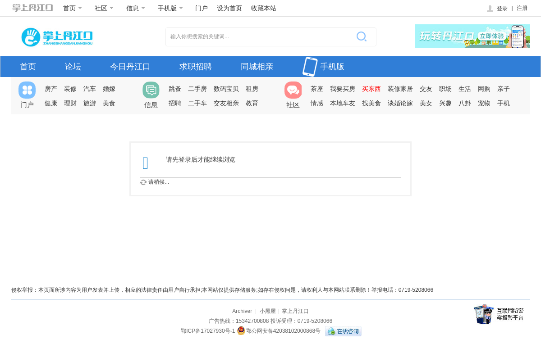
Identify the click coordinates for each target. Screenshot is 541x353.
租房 (252, 88)
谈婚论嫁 (400, 103)
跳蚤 (175, 88)
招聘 (175, 103)
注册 (522, 8)
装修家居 (400, 88)
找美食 (371, 103)
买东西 (371, 88)
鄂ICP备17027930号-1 (208, 331)
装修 (70, 88)
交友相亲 (226, 103)
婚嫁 (109, 88)
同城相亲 (257, 66)
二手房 (197, 88)
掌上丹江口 (295, 311)
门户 (201, 8)
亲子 (503, 88)
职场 (445, 88)
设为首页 (229, 8)
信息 (136, 8)
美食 (109, 103)
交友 (426, 88)
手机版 (170, 8)
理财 (70, 103)
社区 (104, 8)
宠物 (484, 103)
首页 (73, 8)
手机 (503, 103)
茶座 (317, 88)
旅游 (89, 103)
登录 (497, 8)
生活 (464, 88)
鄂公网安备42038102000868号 (279, 331)
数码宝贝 (226, 88)
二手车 (197, 103)
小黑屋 (268, 311)
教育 (252, 103)
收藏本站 (263, 8)
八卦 (464, 103)
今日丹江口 (130, 66)
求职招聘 (195, 66)
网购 (484, 88)
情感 (317, 103)
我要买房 (342, 88)
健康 (51, 103)
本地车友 (342, 103)
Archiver (242, 311)
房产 (51, 88)
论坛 (73, 66)
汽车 (89, 88)
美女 (426, 103)
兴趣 (445, 103)
